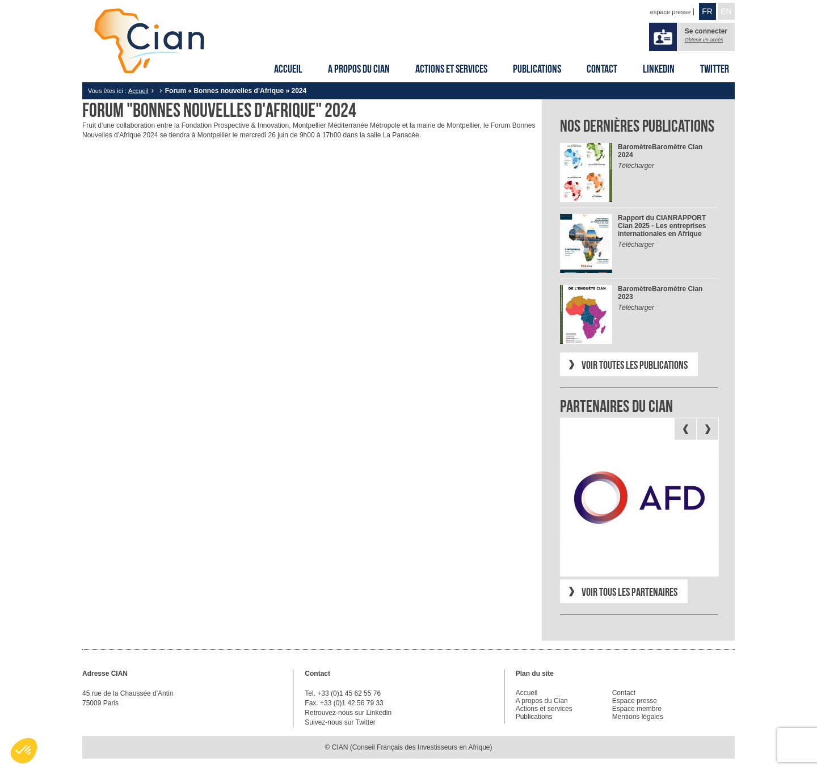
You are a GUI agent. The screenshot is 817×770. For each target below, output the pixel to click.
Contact (602, 68)
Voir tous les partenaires (629, 592)
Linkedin (659, 68)
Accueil (288, 68)
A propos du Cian (359, 68)
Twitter (714, 68)
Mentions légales (637, 717)
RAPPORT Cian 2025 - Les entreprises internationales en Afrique (662, 226)
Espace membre (637, 709)
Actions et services (451, 68)
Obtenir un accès (704, 40)
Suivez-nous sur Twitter (340, 722)
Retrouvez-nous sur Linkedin (348, 713)
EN (726, 11)
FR (707, 11)
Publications (537, 68)
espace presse (670, 12)
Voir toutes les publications (635, 365)
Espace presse (634, 701)
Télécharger (636, 166)
